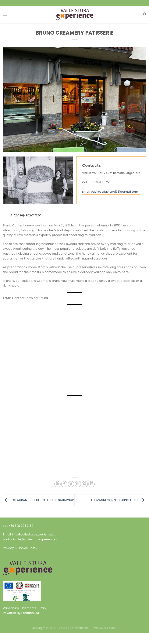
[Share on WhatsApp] (57, 484)
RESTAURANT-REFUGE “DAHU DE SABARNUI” (38, 500)
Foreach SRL (30, 613)
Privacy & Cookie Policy (20, 548)
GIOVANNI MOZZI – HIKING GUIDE (118, 500)
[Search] (144, 14)
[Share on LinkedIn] (91, 484)
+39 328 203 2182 (21, 526)
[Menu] (5, 14)
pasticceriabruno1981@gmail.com (114, 192)
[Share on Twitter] (71, 484)
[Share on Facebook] (64, 484)
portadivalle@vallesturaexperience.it (30, 539)
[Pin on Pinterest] (85, 484)
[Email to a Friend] (78, 484)
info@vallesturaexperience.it (33, 534)
